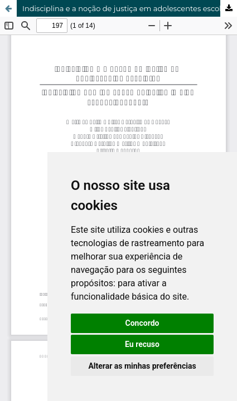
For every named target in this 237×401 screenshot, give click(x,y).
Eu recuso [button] (142, 344)
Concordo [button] (142, 323)
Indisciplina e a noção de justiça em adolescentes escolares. (129, 8)
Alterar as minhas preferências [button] (142, 365)
